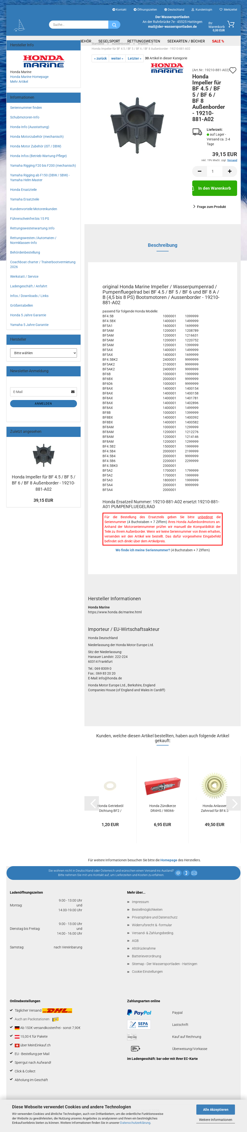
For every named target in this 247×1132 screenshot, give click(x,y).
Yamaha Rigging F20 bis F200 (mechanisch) (43, 174)
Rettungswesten (143, 41)
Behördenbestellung (25, 260)
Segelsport (109, 41)
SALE (216, 41)
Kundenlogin (202, 9)
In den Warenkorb (211, 196)
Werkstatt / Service (24, 285)
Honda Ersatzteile (23, 198)
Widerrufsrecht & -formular (152, 933)
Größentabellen (21, 314)
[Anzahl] (215, 179)
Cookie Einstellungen (147, 980)
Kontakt (119, 9)
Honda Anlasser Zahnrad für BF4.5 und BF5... (214, 816)
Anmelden (43, 412)
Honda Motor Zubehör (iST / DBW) (35, 154)
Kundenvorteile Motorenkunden (33, 217)
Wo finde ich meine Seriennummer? (143, 558)
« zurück (100, 67)
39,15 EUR (43, 508)
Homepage (168, 868)
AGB (135, 949)
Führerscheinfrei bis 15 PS (29, 227)
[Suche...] (114, 25)
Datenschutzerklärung (135, 1123)
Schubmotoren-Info (24, 125)
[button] (199, 179)
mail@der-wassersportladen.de (172, 26)
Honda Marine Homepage (29, 85)
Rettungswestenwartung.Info (32, 236)
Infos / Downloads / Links (29, 304)
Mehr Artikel (19, 90)
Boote (50, 41)
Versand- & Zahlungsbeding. (153, 941)
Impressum (140, 910)
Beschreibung (162, 253)
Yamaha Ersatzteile (24, 207)
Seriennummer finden (26, 116)
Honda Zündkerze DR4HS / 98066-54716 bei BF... (162, 816)
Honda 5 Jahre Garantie (28, 323)
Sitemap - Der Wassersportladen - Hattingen (164, 972)
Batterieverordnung (146, 964)
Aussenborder (24, 41)
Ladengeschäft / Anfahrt (28, 294)
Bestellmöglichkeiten (147, 918)
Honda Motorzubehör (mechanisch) (37, 145)
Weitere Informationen (215, 1120)
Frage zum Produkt (211, 215)
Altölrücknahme (144, 957)
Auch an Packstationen (37, 1027)
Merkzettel (228, 9)
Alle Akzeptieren (215, 1109)
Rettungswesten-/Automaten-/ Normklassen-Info (33, 248)
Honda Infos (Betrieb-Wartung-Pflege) (38, 164)
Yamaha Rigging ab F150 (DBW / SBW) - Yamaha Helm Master (40, 185)
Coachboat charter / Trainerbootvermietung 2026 (42, 272)
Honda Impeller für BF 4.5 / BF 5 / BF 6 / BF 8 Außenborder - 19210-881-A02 (43, 491)
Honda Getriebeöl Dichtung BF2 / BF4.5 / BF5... (110, 816)
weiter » (117, 67)
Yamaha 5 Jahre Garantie (29, 333)
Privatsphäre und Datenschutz (155, 925)
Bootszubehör (77, 41)
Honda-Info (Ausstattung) (29, 135)
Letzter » (134, 67)
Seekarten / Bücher (186, 41)
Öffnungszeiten (145, 9)
